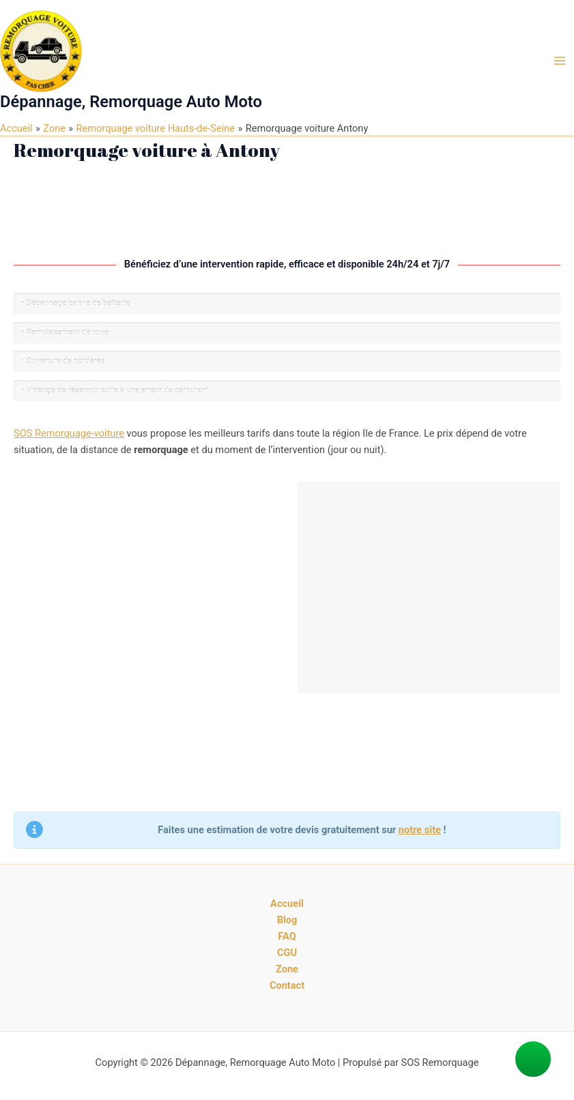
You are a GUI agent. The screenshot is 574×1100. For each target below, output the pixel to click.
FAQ (287, 936)
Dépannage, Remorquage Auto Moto (131, 101)
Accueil (287, 903)
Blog (287, 920)
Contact (287, 985)
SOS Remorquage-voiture (69, 433)
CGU (287, 952)
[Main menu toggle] (559, 60)
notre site (420, 830)
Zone (287, 969)
